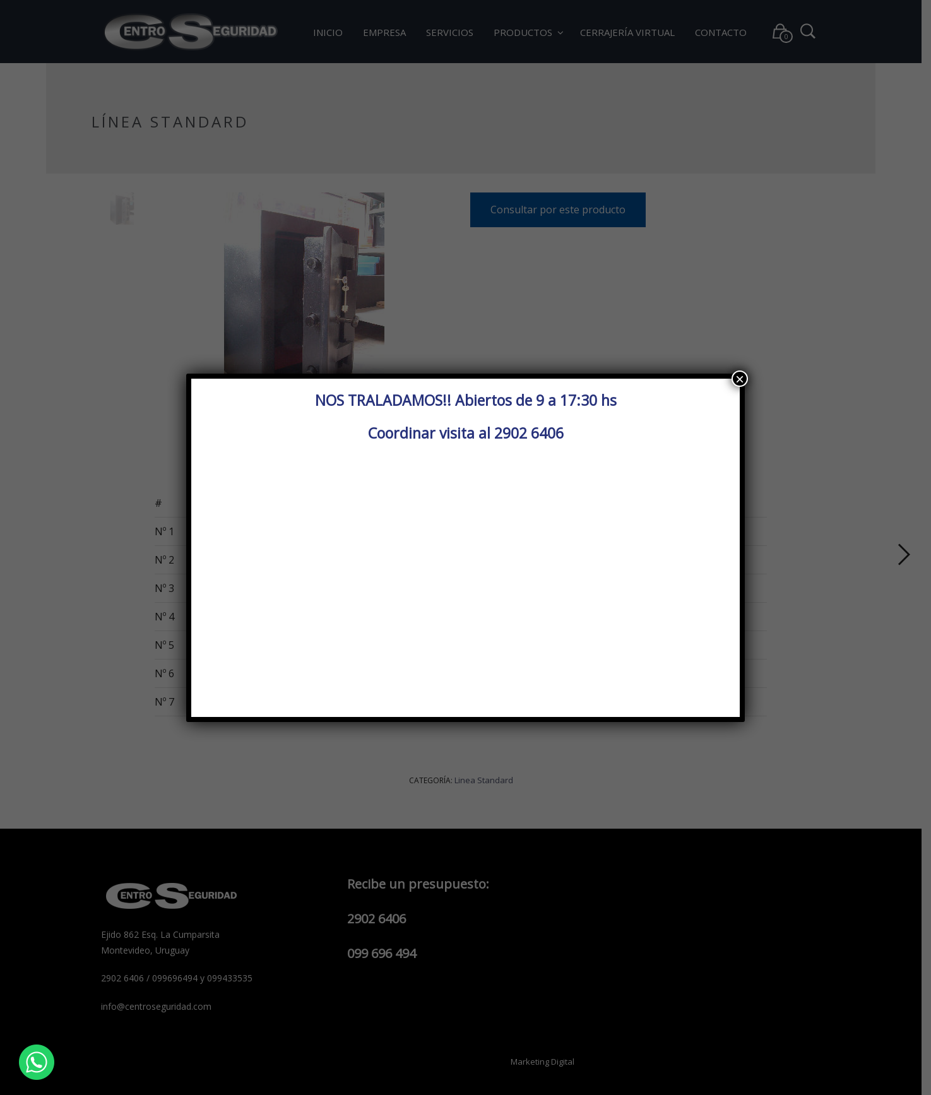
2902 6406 (529, 433)
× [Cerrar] (739, 378)
